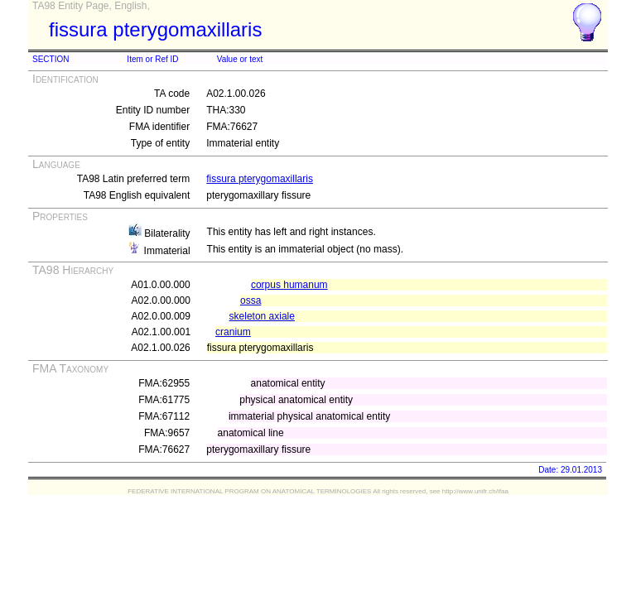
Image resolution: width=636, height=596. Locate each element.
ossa (250, 300)
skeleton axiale (262, 316)
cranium (233, 332)
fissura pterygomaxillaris (259, 179)
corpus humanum (289, 285)
